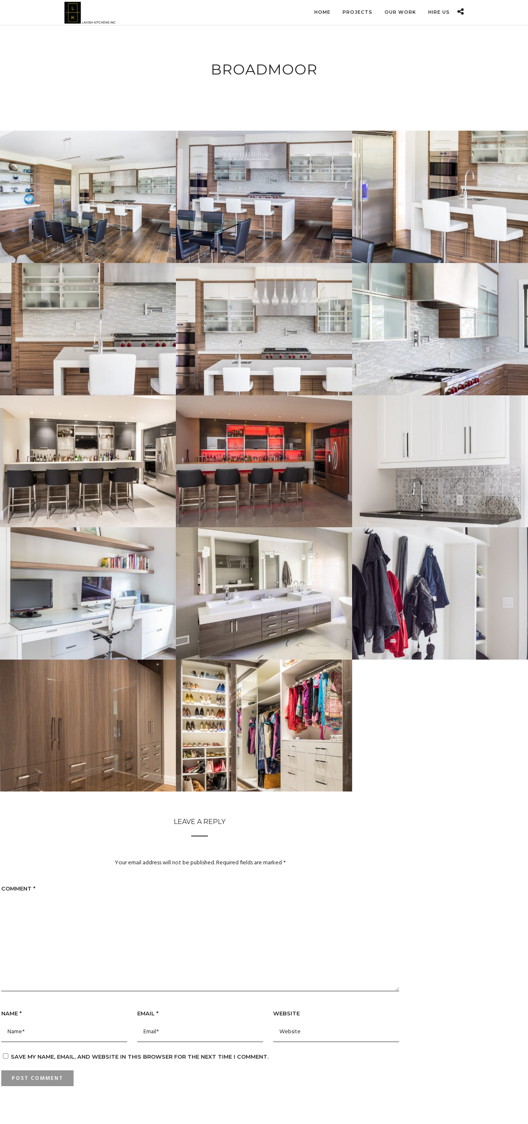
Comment (18, 888)
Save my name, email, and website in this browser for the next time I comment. (140, 1056)
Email (147, 1013)
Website (286, 1013)
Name (11, 1013)
